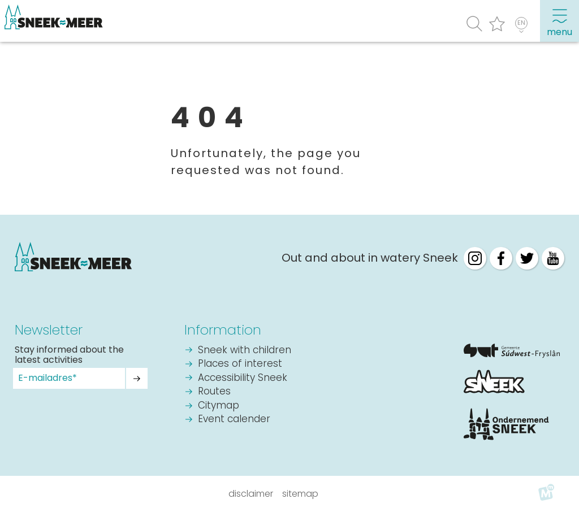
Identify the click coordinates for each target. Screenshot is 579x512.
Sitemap (300, 493)
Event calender (234, 420)
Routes (214, 392)
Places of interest (240, 364)
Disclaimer (250, 493)
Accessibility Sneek (242, 378)
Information (222, 329)
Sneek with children (244, 351)
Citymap (218, 406)
